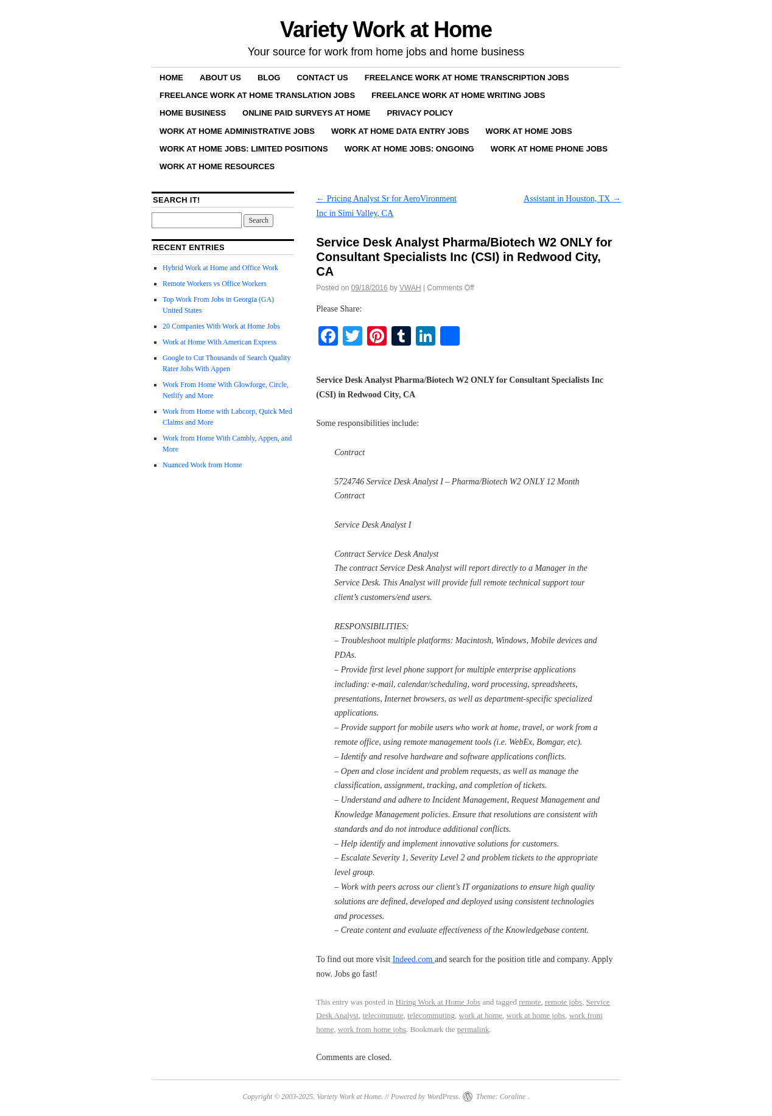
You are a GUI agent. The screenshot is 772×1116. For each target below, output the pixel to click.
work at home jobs (536, 1015)
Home (171, 77)
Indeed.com (414, 959)
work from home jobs (372, 1029)
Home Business (193, 112)
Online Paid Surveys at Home (306, 112)
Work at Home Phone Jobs (549, 148)
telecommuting (431, 1015)
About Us (220, 77)
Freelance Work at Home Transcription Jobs (467, 77)
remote (530, 1001)
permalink (473, 1029)
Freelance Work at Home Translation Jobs (257, 95)
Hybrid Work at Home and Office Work (220, 267)
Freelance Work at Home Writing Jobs (458, 95)
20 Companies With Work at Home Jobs (221, 326)
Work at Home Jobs (529, 131)
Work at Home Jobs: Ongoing (409, 148)
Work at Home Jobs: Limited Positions (244, 148)
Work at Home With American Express (219, 342)
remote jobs (563, 1001)
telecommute (382, 1015)
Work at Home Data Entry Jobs (400, 131)
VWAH (410, 288)
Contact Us (322, 77)
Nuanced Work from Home (202, 465)
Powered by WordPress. (425, 1096)
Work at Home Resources (217, 166)
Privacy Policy (420, 112)
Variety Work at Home (386, 29)
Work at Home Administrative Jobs (237, 131)
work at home (480, 1015)
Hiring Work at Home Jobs (438, 1001)
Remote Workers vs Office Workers (215, 283)
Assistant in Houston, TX (572, 198)
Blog (269, 77)
